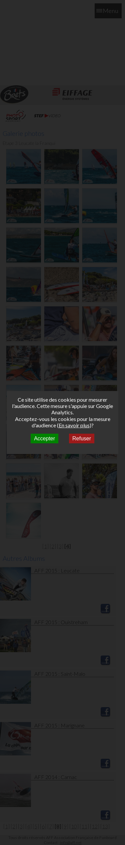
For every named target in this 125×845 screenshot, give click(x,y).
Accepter (44, 438)
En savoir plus (74, 425)
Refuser (81, 438)
